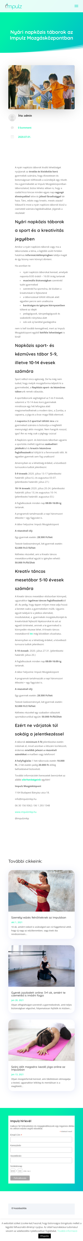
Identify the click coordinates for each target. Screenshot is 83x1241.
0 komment (24, 127)
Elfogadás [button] (44, 1236)
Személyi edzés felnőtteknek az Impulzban (38, 917)
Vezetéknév (15, 1156)
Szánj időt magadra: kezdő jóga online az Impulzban (38, 1068)
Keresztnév (15, 1145)
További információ (67, 1230)
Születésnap (16, 1166)
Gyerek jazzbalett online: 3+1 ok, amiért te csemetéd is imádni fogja (38, 994)
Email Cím (16, 1134)
